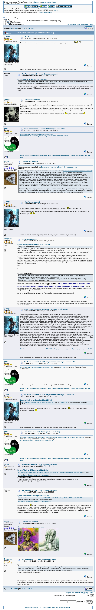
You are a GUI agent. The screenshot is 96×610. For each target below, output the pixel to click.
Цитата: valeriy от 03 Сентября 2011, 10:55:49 (34, 244)
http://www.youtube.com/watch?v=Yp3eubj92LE (36, 440)
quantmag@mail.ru (45, 12)
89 (17, 28)
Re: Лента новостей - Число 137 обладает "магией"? (44, 129)
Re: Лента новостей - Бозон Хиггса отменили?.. (40, 74)
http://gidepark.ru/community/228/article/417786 (36, 367)
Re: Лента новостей (32, 37)
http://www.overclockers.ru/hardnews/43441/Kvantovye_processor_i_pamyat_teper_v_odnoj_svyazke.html (56, 349)
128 (29, 28)
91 (22, 28)
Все (32, 28)
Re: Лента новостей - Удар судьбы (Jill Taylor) (42, 432)
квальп (6, 464)
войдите (36, 2)
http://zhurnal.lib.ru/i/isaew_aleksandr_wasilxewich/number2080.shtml (44, 136)
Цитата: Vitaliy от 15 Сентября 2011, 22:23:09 (33, 470)
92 (24, 28)
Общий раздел (15, 22)
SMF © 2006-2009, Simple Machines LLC (57, 607)
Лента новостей (17, 24)
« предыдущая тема (73, 24)
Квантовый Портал (13, 18)
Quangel (7, 36)
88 (15, 28)
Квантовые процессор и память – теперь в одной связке (46, 309)
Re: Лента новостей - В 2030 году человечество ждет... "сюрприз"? (49, 362)
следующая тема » (87, 24)
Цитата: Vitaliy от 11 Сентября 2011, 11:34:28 (36, 400)
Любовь (7, 99)
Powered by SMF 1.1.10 (33, 607)
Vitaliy (6, 128)
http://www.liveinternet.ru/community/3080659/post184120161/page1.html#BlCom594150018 (52, 437)
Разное (10, 20)
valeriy (6, 161)
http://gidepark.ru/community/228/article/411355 (36, 134)
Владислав (8, 239)
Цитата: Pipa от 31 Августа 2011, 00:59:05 (32, 79)
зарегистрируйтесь (49, 2)
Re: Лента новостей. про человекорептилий (39, 559)
